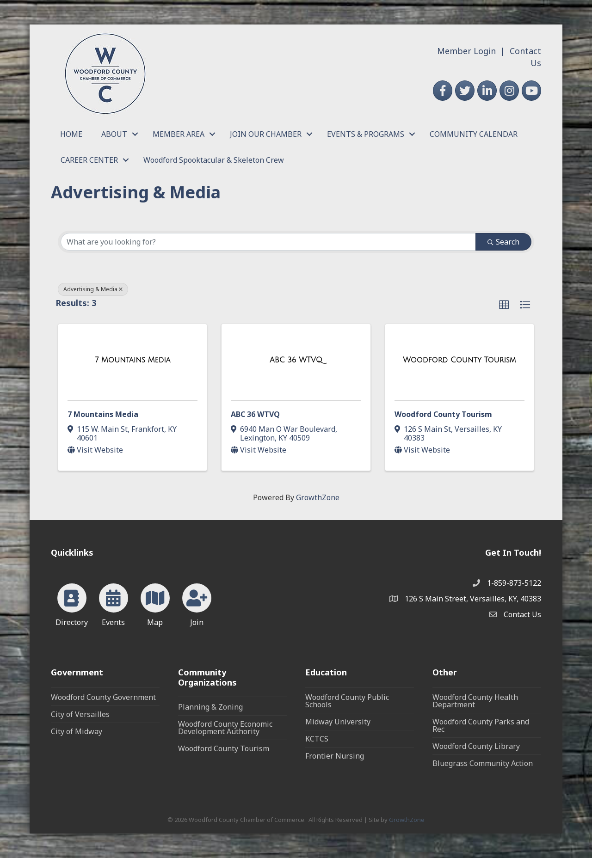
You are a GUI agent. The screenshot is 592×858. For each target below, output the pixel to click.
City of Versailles (80, 714)
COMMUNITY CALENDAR (474, 134)
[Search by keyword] (268, 242)
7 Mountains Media (103, 414)
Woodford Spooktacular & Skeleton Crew (213, 160)
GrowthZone (317, 497)
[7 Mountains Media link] (132, 360)
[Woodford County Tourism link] (459, 360)
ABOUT (114, 134)
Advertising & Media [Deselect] (93, 289)
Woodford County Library (476, 746)
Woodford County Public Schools (347, 701)
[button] (504, 305)
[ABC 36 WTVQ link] (296, 360)
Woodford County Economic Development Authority (225, 727)
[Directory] (72, 603)
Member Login (466, 50)
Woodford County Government (103, 697)
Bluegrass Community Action (482, 763)
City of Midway (76, 731)
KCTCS (316, 739)
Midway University (337, 722)
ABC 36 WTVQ (255, 414)
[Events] (113, 603)
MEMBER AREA (178, 134)
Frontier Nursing (334, 756)
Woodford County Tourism (443, 414)
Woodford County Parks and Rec (480, 725)
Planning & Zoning (210, 707)
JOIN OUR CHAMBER (266, 134)
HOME (71, 134)
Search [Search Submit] (503, 242)
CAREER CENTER (89, 160)
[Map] (155, 603)
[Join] (197, 603)
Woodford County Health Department (475, 701)
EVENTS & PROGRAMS (365, 134)
